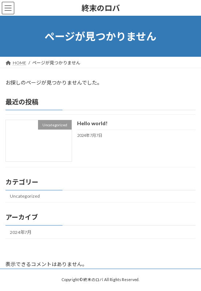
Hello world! (92, 123)
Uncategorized (25, 196)
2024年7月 (20, 232)
